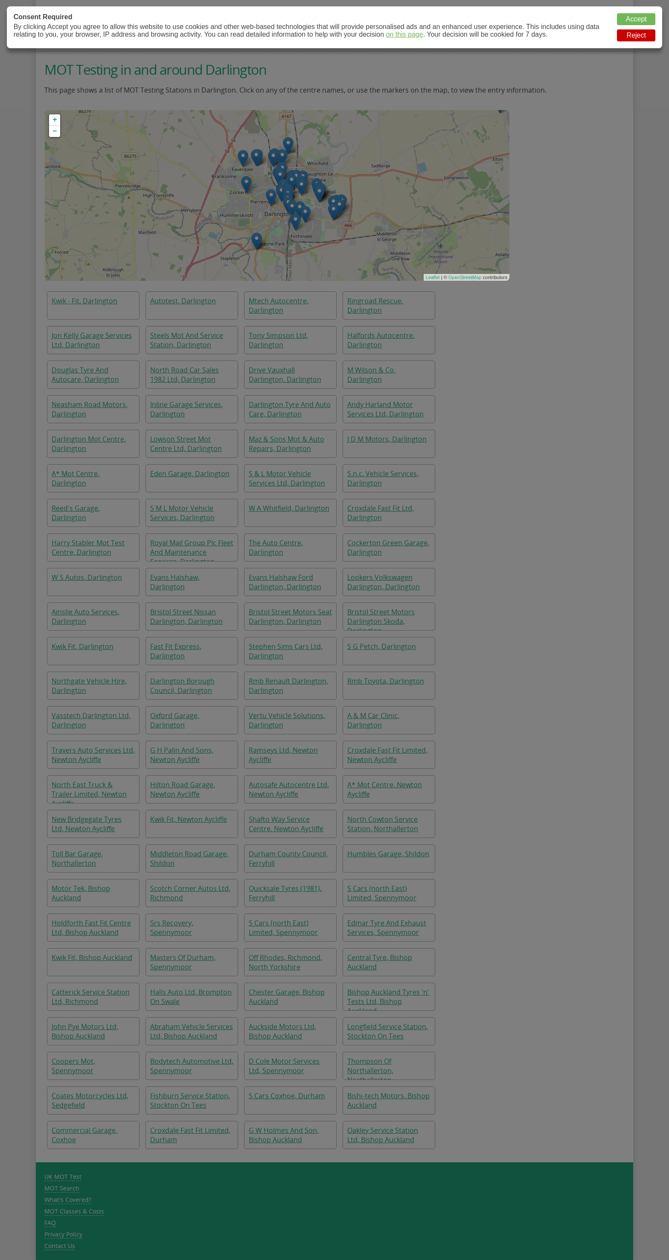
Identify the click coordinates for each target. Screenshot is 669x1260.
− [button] (54, 131)
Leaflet (433, 277)
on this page (404, 34)
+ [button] (54, 120)
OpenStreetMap (465, 277)
